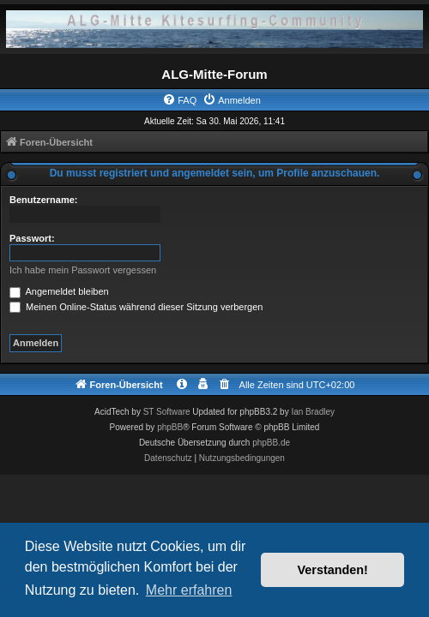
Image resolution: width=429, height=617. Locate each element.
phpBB (170, 427)
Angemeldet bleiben (59, 291)
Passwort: (32, 238)
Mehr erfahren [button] (189, 590)
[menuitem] (179, 100)
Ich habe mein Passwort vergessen (82, 270)
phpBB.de (271, 442)
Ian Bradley (313, 411)
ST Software (166, 411)
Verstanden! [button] (333, 570)
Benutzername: (43, 200)
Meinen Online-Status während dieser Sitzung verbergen (136, 307)
